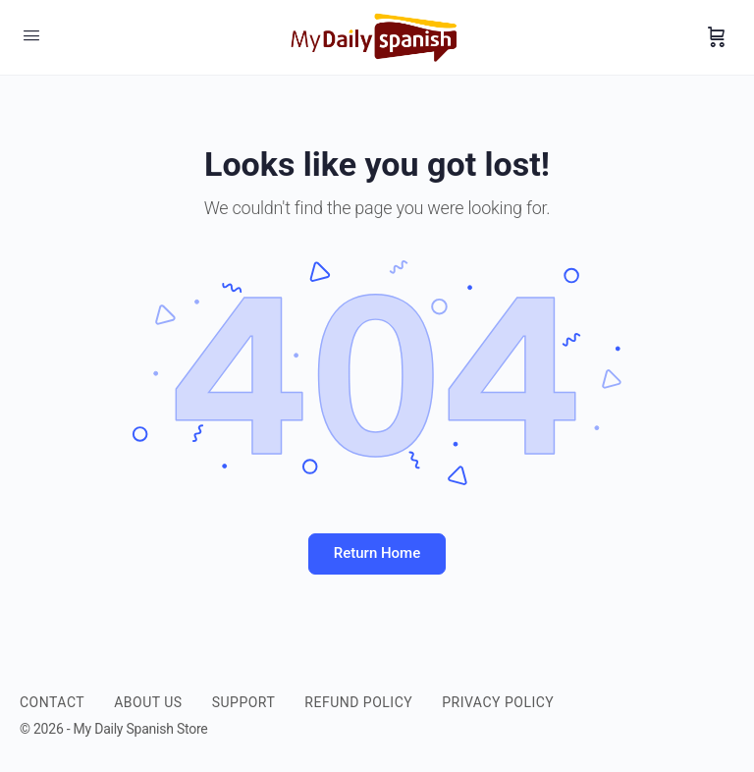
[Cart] (716, 37)
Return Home (377, 553)
